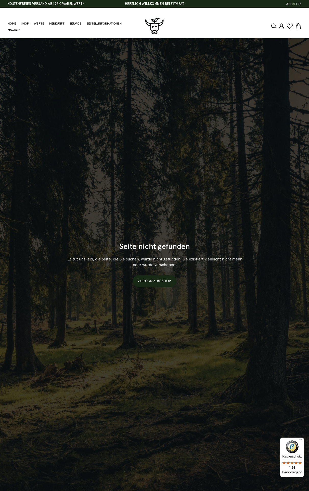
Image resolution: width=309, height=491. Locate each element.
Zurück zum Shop (154, 281)
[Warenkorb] (297, 26)
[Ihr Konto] (281, 26)
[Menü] (301, 441)
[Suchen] (274, 26)
